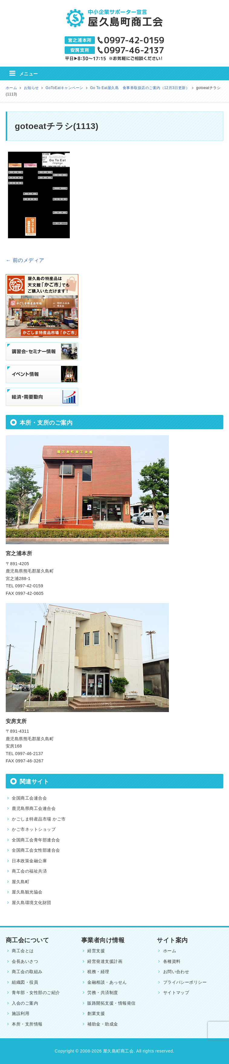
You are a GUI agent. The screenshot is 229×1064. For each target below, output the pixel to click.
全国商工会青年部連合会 (36, 839)
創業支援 (96, 1013)
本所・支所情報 (27, 1024)
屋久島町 (20, 881)
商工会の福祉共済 (29, 871)
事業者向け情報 (102, 940)
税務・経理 (98, 971)
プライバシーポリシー (185, 982)
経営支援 (96, 950)
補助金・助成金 (102, 1024)
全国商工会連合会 (29, 798)
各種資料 (172, 961)
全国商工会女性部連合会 (36, 850)
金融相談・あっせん (107, 982)
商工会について (27, 940)
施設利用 (20, 1013)
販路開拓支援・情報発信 (111, 1003)
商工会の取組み (27, 971)
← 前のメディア (25, 260)
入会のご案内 (25, 1003)
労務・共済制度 (102, 992)
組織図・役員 (25, 982)
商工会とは (23, 950)
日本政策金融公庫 (29, 860)
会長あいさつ (25, 961)
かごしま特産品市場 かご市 (39, 819)
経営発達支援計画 (104, 961)
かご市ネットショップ (34, 829)
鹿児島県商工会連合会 (34, 808)
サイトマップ (176, 992)
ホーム (169, 950)
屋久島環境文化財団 (31, 902)
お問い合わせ (176, 971)
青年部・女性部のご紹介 (36, 992)
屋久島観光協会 (27, 892)
